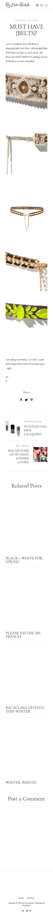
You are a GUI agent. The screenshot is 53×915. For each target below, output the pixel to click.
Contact (31, 898)
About (21, 898)
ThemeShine (26, 905)
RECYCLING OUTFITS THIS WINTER (25, 709)
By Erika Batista (28, 903)
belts (35, 20)
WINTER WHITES (21, 782)
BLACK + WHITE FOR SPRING (24, 560)
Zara (27, 48)
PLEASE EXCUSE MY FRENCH (23, 635)
